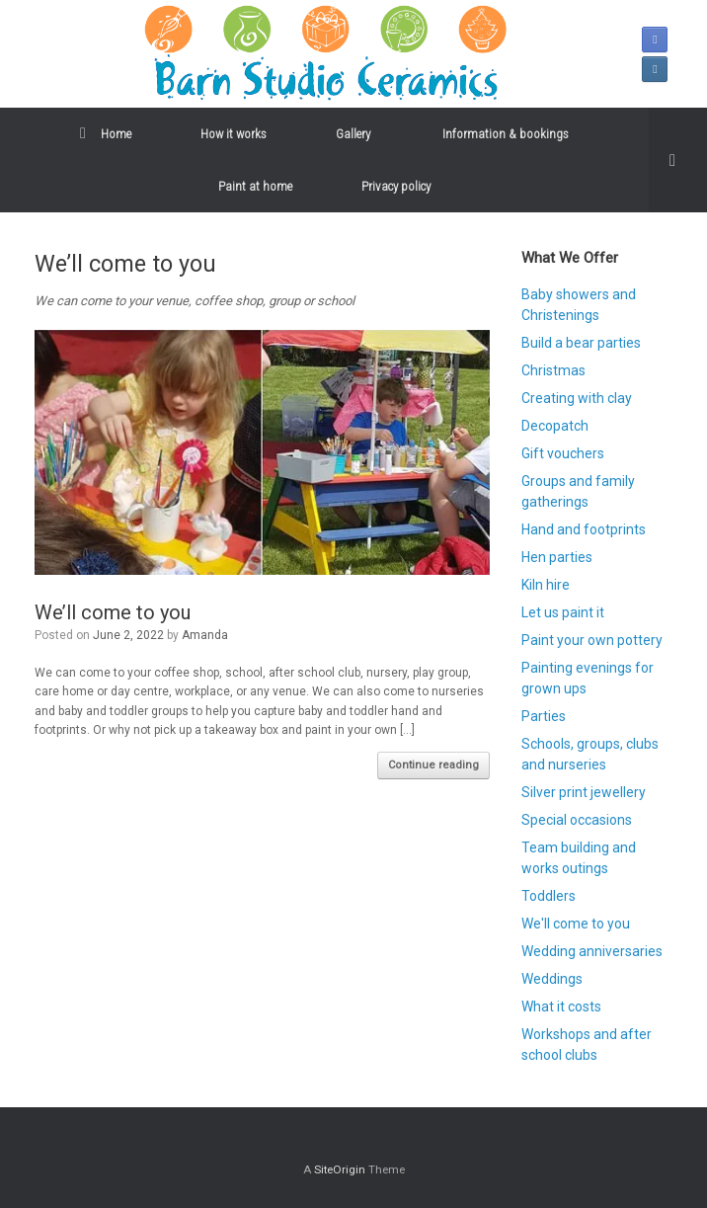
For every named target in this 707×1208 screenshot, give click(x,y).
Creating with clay (576, 398)
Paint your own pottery (592, 640)
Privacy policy (396, 186)
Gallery (354, 133)
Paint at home (255, 186)
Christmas (553, 370)
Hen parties (556, 557)
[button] (678, 160)
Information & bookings (505, 133)
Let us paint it (562, 612)
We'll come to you (575, 923)
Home (105, 133)
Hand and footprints (583, 529)
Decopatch (555, 426)
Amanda (205, 635)
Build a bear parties (581, 343)
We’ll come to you (113, 612)
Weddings (552, 979)
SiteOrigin (339, 1169)
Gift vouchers (562, 453)
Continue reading (433, 765)
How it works (233, 133)
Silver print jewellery (583, 792)
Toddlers (548, 896)
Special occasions (576, 820)
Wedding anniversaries (592, 951)
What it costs (561, 1006)
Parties (543, 716)
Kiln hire (545, 585)
